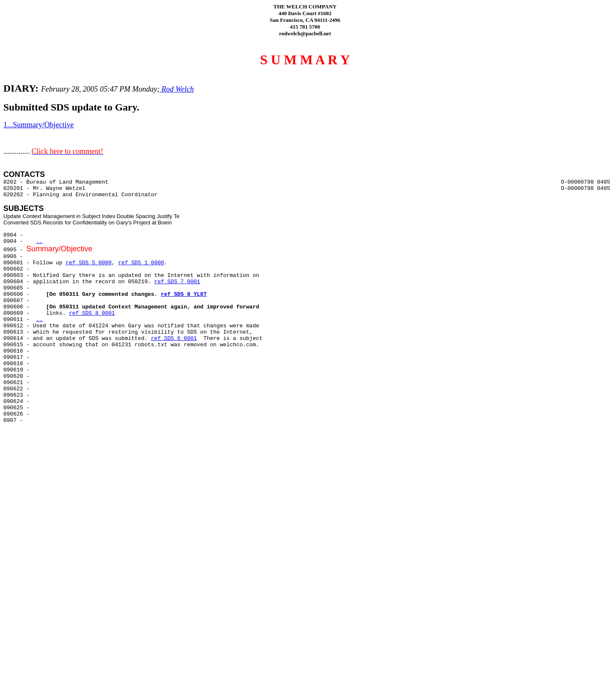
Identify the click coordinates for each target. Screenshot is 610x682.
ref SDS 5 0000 (88, 263)
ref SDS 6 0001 (174, 338)
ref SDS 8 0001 (92, 313)
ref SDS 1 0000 (141, 263)
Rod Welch (177, 89)
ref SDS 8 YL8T (183, 294)
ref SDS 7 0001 (177, 282)
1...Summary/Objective (38, 125)
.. (39, 241)
